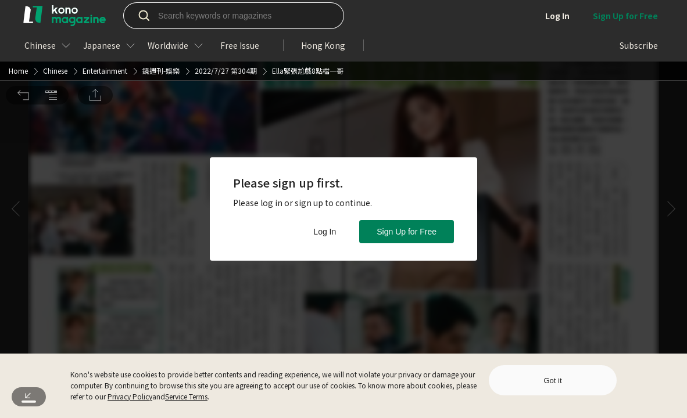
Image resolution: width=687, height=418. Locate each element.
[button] (23, 16)
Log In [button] (324, 231)
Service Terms (186, 396)
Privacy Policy (130, 396)
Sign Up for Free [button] (406, 231)
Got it (552, 380)
